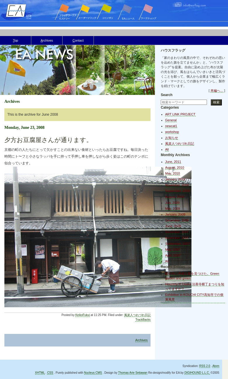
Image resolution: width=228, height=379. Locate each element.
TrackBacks (143, 319)
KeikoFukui (82, 315)
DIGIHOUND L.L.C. (197, 372)
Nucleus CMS (93, 372)
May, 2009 (172, 208)
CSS (50, 372)
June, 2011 (173, 161)
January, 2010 (175, 179)
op (15, 40)
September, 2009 (177, 191)
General (171, 120)
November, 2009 (177, 185)
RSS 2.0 (204, 366)
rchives (47, 40)
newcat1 (171, 126)
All (167, 149)
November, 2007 (177, 238)
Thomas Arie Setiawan (132, 372)
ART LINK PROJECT (180, 114)
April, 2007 (173, 255)
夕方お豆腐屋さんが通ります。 (48, 139)
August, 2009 (174, 197)
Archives (141, 340)
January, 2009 (175, 214)
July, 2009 (172, 202)
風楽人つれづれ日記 (137, 315)
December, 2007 (177, 232)
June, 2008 (173, 226)
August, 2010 (174, 167)
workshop (172, 132)
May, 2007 (172, 249)
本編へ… (216, 90)
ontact (78, 40)
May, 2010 (172, 173)
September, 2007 (177, 243)
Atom (216, 366)
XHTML (40, 372)
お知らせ (171, 137)
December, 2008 (177, 220)
